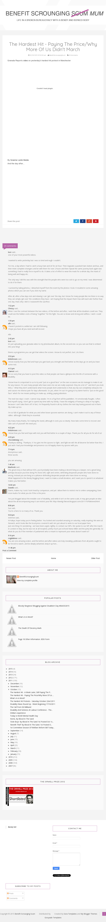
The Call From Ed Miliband (20, 707)
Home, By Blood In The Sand (22, 719)
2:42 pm (11, 338)
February (14, 751)
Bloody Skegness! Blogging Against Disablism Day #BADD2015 (43, 606)
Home (53, 558)
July (12, 736)
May (12, 742)
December (14, 683)
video (25, 60)
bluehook (12, 467)
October (14, 689)
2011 (10, 680)
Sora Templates (70, 914)
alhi (9, 323)
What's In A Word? (25, 617)
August (13, 733)
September (15, 730)
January (13, 754)
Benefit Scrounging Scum (25, 914)
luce (9, 252)
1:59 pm (11, 321)
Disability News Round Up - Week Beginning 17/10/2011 (32, 704)
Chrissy (11, 308)
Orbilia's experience (18, 713)
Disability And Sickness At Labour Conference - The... (31, 710)
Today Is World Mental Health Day (24, 716)
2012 (10, 677)
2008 (10, 763)
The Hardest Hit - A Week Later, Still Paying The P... (30, 692)
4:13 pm (11, 368)
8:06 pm (11, 505)
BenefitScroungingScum (29, 577)
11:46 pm (12, 548)
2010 (10, 757)
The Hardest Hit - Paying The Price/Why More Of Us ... (32, 695)
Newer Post (11, 558)
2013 (10, 674)
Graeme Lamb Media (19, 160)
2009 (10, 760)
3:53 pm (11, 356)
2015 (10, 669)
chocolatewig (13, 440)
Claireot (11, 371)
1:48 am (11, 464)
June (12, 739)
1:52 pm (11, 305)
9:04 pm (11, 515)
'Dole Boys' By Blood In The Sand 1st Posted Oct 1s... (31, 722)
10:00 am (12, 485)
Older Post (95, 558)
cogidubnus (12, 538)
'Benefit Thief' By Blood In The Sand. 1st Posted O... (31, 725)
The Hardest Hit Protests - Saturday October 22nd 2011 (32, 701)
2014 (10, 672)
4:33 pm (11, 437)
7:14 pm (11, 449)
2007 (10, 766)
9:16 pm (11, 535)
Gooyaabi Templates (53, 917)
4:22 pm (11, 427)
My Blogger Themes (89, 914)
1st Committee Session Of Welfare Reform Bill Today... (32, 727)
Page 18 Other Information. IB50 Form (34, 639)
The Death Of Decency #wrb (29, 628)
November (15, 686)
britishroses (12, 359)
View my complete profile (27, 580)
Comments (12, 898)
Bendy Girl (12, 827)
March (13, 748)
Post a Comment (9, 550)
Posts (10, 893)
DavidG (11, 487)
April (12, 745)
